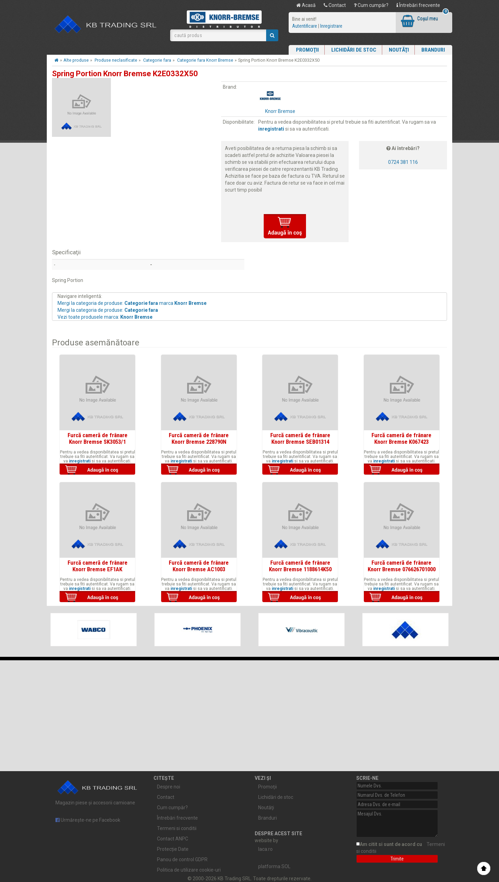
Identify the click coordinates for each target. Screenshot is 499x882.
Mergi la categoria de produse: (108, 310)
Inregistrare (331, 26)
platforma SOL (274, 866)
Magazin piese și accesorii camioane (97, 790)
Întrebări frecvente (418, 5)
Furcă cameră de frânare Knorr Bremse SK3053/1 (98, 438)
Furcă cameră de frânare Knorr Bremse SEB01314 (300, 438)
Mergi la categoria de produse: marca (132, 303)
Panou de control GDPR (182, 859)
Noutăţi (399, 50)
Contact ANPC (172, 838)
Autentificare (304, 26)
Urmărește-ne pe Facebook (87, 820)
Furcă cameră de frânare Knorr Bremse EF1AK (98, 565)
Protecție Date (173, 849)
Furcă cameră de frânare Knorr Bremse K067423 (401, 438)
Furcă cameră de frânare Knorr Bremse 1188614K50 (300, 565)
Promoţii (307, 50)
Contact (335, 5)
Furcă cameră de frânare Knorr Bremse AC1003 (199, 565)
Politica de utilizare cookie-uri (189, 870)
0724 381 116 (403, 162)
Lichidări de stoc (353, 50)
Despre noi (168, 787)
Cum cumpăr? (371, 5)
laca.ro (265, 849)
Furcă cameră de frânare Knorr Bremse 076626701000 (402, 565)
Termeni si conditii (176, 828)
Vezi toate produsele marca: (105, 317)
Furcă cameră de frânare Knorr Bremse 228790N (199, 438)
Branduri (433, 50)
